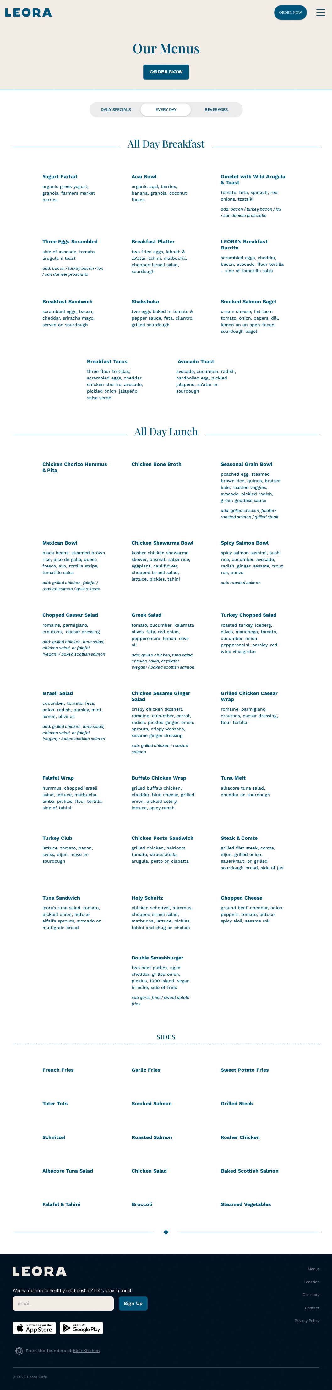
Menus (313, 1269)
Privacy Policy (307, 1321)
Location (311, 1282)
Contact (312, 1308)
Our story (310, 1295)
